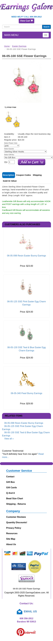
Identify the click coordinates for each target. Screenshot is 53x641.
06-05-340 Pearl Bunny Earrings (26, 393)
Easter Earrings (19, 46)
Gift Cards (11, 487)
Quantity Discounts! (16, 522)
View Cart (26, 21)
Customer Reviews (16, 517)
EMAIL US (26, 611)
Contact (10, 476)
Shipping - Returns (16, 504)
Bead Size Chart (14, 498)
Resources (11, 533)
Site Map (10, 539)
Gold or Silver (10, 181)
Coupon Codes (23, 175)
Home (7, 46)
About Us (11, 544)
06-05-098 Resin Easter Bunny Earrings (26, 255)
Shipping (37, 175)
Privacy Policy (13, 528)
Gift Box (10, 482)
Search (46, 27)
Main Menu (11, 35)
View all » (9, 438)
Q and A (10, 493)
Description (8, 175)
